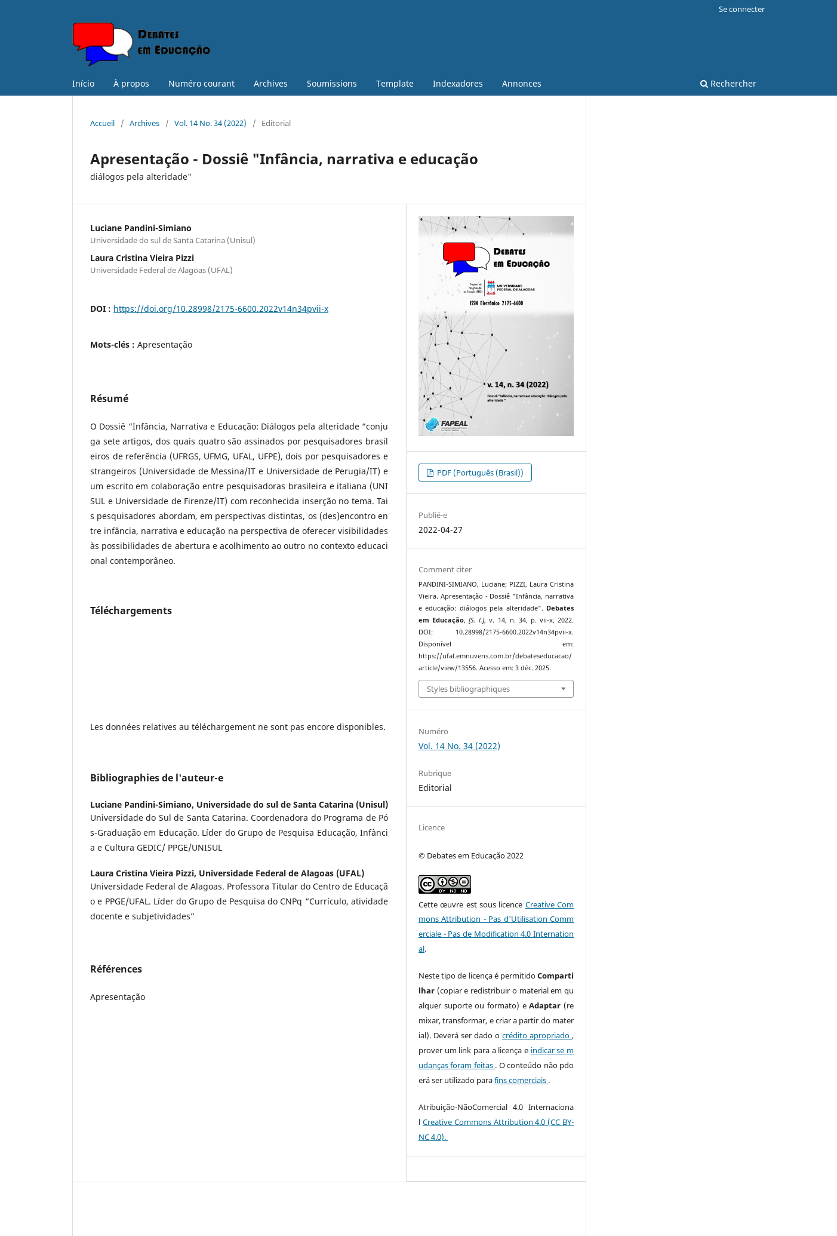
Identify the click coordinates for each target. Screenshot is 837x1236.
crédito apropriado (537, 1035)
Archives (271, 83)
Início (83, 83)
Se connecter (742, 9)
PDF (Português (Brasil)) (479, 472)
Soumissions (332, 83)
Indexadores (458, 83)
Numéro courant (201, 83)
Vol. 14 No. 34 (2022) (210, 123)
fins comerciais (521, 1080)
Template (395, 83)
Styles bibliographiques (468, 688)
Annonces (521, 83)
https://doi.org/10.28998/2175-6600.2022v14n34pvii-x (220, 308)
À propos (131, 83)
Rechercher (728, 83)
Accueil (102, 123)
